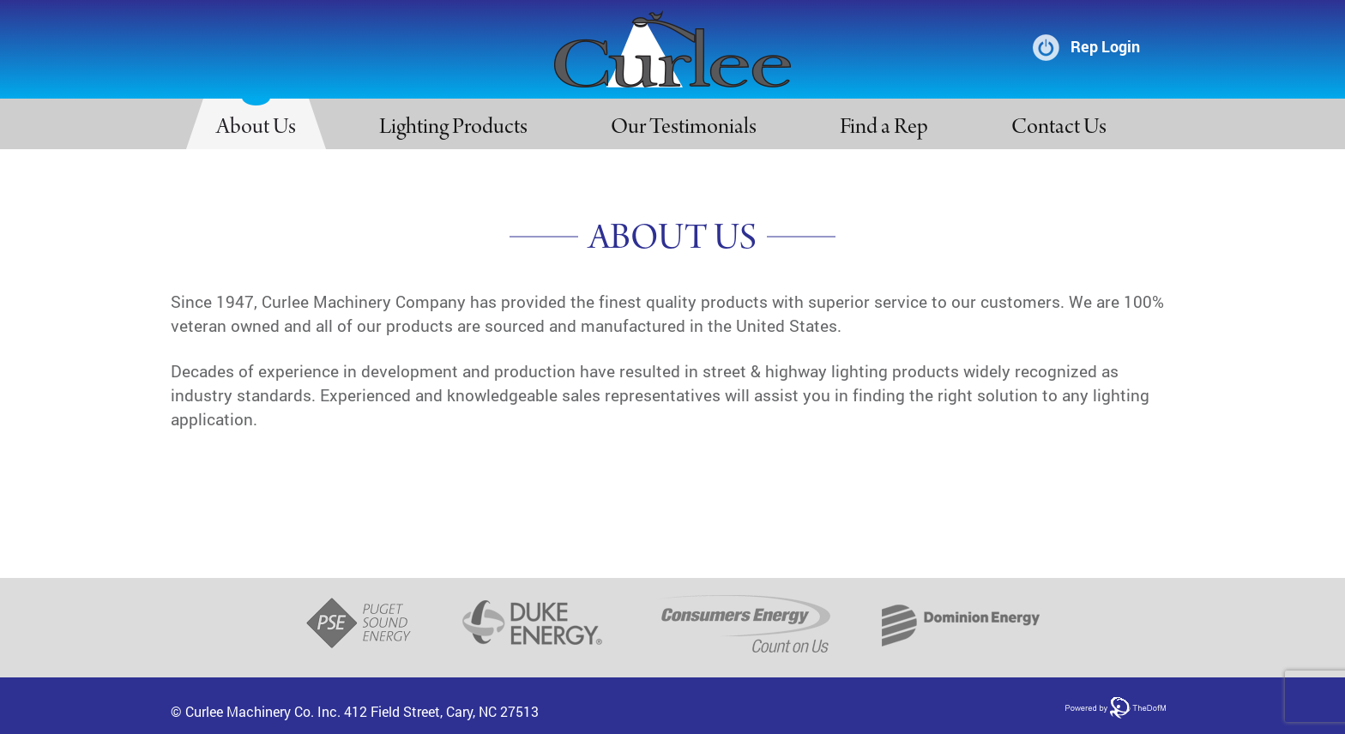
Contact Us (1059, 129)
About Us (256, 129)
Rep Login (1105, 46)
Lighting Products (453, 129)
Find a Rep (884, 129)
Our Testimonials (684, 129)
